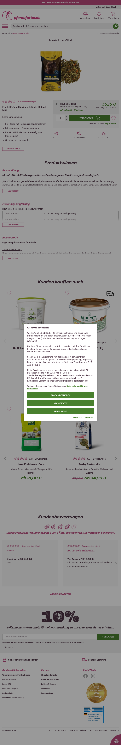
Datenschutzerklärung (77, 386)
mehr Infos (60, 411)
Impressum (32, 389)
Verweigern (60, 403)
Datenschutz (77, 417)
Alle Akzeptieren (60, 395)
